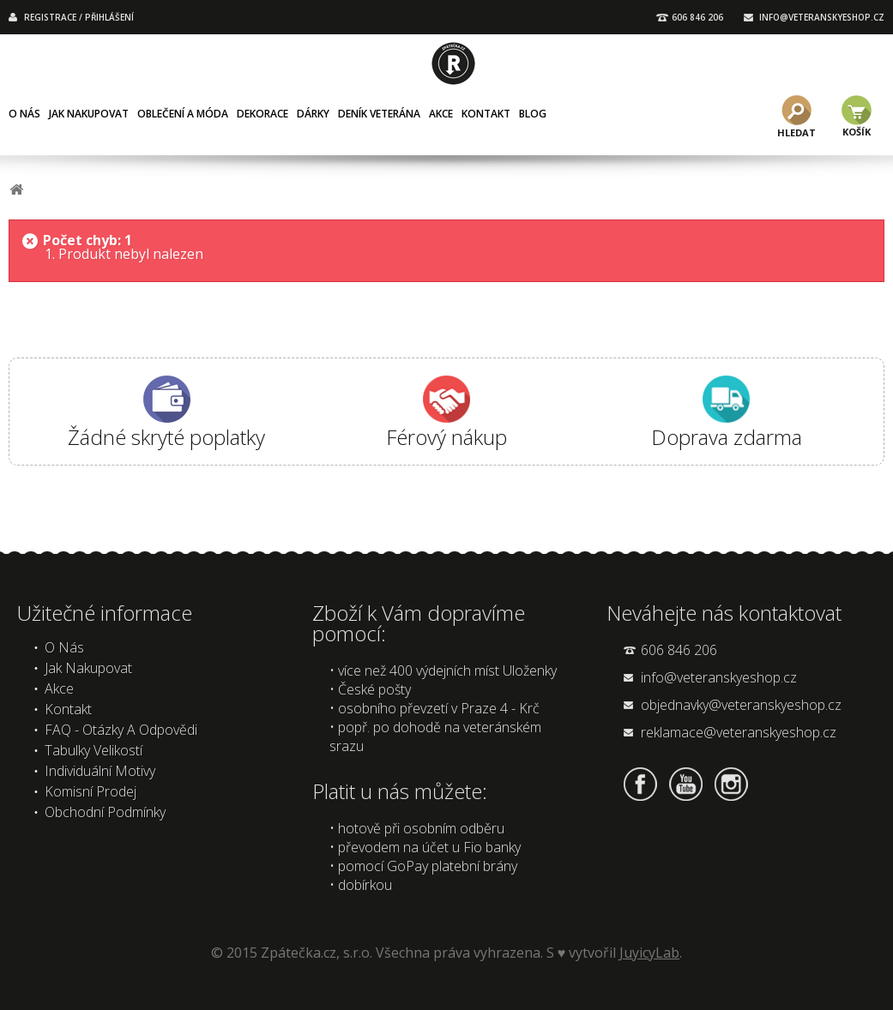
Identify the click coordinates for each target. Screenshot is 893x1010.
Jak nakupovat (89, 113)
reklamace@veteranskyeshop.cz (738, 732)
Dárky (313, 113)
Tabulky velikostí (93, 750)
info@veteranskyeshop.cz (719, 677)
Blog (532, 113)
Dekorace (262, 113)
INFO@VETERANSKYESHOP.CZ (821, 17)
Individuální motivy (100, 770)
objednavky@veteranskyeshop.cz (741, 704)
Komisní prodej (90, 791)
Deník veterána (379, 113)
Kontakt (486, 113)
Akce (441, 113)
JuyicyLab (649, 952)
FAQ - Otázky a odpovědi (121, 729)
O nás (24, 113)
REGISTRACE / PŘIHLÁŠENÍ (79, 17)
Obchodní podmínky (105, 812)
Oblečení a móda (182, 113)
